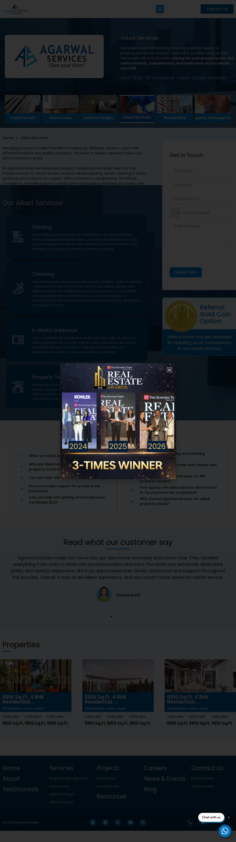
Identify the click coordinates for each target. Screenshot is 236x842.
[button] (169, 370)
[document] (118, 421)
